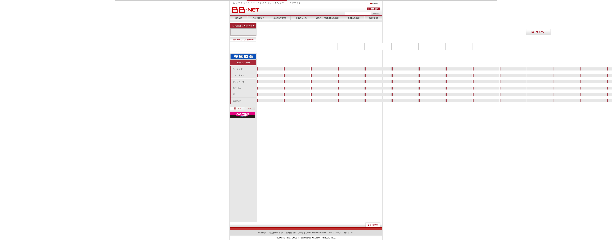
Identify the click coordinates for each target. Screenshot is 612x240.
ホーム (239, 18)
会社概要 (262, 232)
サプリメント (239, 81)
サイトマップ (335, 232)
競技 (235, 94)
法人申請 (374, 3)
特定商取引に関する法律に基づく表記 (286, 232)
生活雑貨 (237, 101)
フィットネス (239, 75)
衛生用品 (237, 88)
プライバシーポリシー (316, 232)
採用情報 (373, 18)
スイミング (238, 69)
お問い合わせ (354, 18)
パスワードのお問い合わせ (327, 18)
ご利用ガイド (258, 18)
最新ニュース (301, 18)
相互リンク (349, 232)
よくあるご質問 (279, 18)
